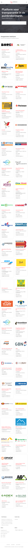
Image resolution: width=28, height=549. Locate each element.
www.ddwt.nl (4, 450)
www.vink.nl (17, 273)
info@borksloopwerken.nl (6, 57)
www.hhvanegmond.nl (19, 413)
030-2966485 (18, 353)
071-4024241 (18, 412)
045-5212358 (18, 195)
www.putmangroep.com (19, 115)
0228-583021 (18, 232)
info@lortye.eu (18, 198)
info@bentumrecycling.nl (5, 276)
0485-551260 (4, 351)
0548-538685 (4, 371)
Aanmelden (13, 544)
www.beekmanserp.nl (19, 253)
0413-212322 (18, 252)
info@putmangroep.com (19, 116)
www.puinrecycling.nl (19, 175)
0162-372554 (18, 214)
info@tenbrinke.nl (4, 374)
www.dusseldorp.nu (19, 335)
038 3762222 (4, 411)
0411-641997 (4, 215)
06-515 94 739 (4, 448)
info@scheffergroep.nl (5, 414)
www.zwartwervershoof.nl (20, 233)
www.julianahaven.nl (5, 254)
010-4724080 (4, 273)
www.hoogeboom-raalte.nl (20, 135)
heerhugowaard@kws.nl (19, 156)
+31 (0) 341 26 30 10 (5, 504)
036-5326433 (4, 96)
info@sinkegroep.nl (5, 237)
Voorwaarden (18, 544)
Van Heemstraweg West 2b (5, 531)
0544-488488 (18, 334)
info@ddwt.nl (4, 451)
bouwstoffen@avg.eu (5, 354)
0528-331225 (4, 54)
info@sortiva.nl (4, 155)
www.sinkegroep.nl (5, 235)
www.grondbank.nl (18, 354)
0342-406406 (18, 271)
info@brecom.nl (4, 217)
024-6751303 (18, 56)
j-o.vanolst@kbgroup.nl (5, 291)
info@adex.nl (4, 507)
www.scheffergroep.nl (5, 412)
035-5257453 (4, 394)
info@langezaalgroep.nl (5, 117)
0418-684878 (4, 76)
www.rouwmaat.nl (18, 97)
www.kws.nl (17, 154)
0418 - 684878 (3, 535)
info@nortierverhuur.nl (19, 488)
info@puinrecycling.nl (19, 176)
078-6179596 (4, 253)
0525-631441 (18, 294)
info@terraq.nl (18, 468)
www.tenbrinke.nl (4, 373)
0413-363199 (18, 374)
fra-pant (22, 546)
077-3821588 (18, 467)
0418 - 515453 (3, 536)
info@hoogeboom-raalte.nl (20, 136)
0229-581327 (18, 448)
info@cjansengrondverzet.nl (20, 59)
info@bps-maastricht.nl (19, 79)
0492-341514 (4, 485)
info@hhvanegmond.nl (19, 414)
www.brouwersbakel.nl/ (5, 486)
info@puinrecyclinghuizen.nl (6, 396)
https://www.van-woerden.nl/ (20, 314)
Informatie (16, 519)
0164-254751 (18, 430)
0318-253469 (18, 504)
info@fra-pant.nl (4, 134)
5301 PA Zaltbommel (4, 533)
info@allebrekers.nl (4, 530)
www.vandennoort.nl (19, 215)
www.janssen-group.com (19, 78)
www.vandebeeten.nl (19, 375)
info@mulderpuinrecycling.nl (6, 431)
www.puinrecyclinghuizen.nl (6, 395)
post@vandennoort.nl (19, 216)
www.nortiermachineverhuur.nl (20, 487)
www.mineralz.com (18, 393)
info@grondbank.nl (18, 356)
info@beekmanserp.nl (19, 254)
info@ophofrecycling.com (5, 470)
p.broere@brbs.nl (4, 77)
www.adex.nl (4, 505)
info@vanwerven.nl (19, 296)
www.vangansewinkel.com (6, 333)
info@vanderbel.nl (18, 451)
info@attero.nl (4, 196)
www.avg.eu (4, 352)
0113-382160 (4, 234)
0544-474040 (18, 96)
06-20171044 (18, 486)
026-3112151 (18, 114)
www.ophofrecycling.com (5, 469)
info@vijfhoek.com (4, 98)
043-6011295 (18, 77)
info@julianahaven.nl (5, 255)
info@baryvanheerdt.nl (19, 506)
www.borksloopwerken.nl (6, 56)
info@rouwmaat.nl (18, 98)
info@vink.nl (17, 274)
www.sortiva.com (4, 154)
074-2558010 (18, 174)
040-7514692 (18, 391)
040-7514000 (4, 174)
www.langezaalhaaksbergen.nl (6, 116)
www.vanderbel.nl (18, 450)
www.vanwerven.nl (19, 295)
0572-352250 (18, 134)
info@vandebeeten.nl (19, 376)
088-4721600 (4, 152)
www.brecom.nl (4, 216)
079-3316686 (18, 313)
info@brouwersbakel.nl (5, 488)
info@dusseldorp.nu (19, 336)
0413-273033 (4, 314)
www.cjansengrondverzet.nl (20, 58)
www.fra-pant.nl (4, 132)
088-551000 (3, 193)
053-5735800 (4, 115)
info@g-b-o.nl (4, 316)
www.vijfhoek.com (4, 97)
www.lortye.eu (18, 196)
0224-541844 (18, 153)
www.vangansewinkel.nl (5, 175)
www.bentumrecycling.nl (5, 274)
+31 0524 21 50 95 (4, 468)
